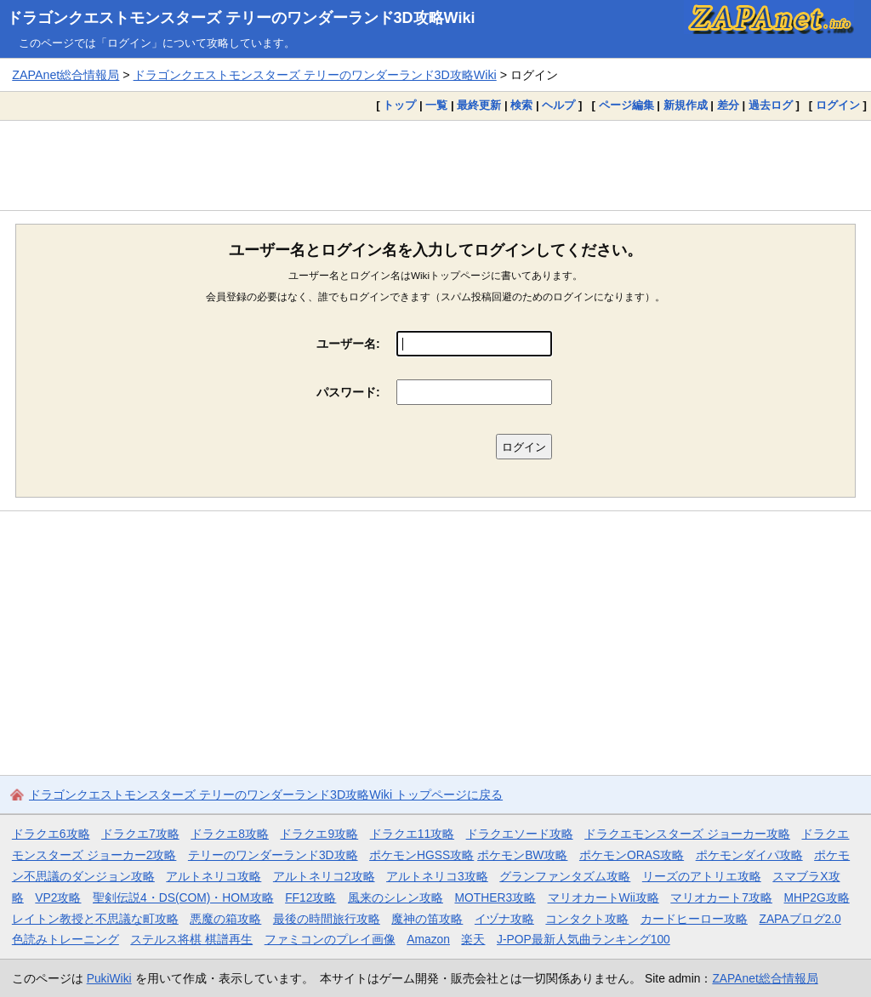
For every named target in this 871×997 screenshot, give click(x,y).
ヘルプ (558, 105)
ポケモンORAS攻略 (631, 855)
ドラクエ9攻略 (319, 833)
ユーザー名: (348, 343)
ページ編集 (626, 105)
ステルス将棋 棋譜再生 (191, 939)
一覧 (436, 105)
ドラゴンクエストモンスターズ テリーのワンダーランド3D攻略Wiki (241, 17)
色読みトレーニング (65, 939)
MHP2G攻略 (817, 897)
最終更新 (479, 105)
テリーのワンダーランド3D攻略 (273, 855)
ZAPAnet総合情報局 (65, 75)
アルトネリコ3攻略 (437, 876)
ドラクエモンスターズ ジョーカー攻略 (687, 833)
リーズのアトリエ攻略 (701, 876)
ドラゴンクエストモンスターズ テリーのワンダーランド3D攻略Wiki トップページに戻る (266, 794)
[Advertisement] (435, 165)
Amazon (428, 939)
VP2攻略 (58, 897)
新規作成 (685, 105)
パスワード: (348, 392)
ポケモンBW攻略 (522, 855)
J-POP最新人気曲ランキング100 (583, 939)
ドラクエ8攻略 (230, 833)
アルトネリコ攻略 (213, 876)
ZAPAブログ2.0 (799, 919)
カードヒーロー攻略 (694, 919)
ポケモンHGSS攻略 (421, 855)
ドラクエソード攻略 (519, 833)
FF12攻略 (310, 897)
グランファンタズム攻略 (564, 876)
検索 (521, 105)
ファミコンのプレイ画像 (330, 939)
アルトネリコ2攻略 (324, 876)
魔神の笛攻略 (427, 919)
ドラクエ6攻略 (51, 833)
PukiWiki (109, 978)
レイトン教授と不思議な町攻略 (95, 919)
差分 (728, 105)
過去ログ (771, 105)
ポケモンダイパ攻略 (749, 855)
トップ (399, 105)
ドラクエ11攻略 (412, 833)
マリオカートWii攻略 (603, 897)
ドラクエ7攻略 (140, 833)
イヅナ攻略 (504, 919)
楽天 (473, 939)
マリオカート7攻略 (721, 897)
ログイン (838, 105)
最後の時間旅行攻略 (326, 919)
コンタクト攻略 (587, 919)
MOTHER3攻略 (495, 897)
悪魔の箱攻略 (225, 919)
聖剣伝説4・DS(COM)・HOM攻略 (183, 897)
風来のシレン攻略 (395, 897)
